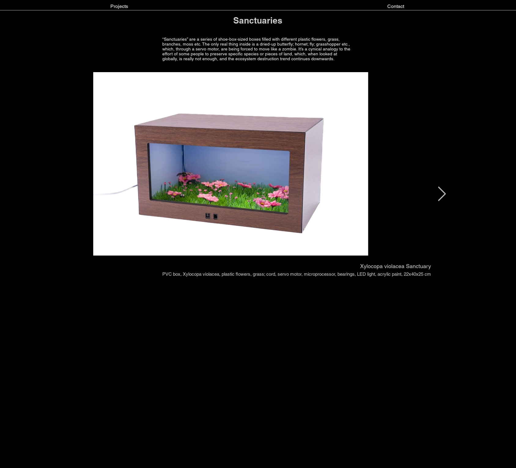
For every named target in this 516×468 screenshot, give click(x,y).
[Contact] (396, 6)
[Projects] (119, 6)
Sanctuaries (257, 20)
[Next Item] (441, 194)
